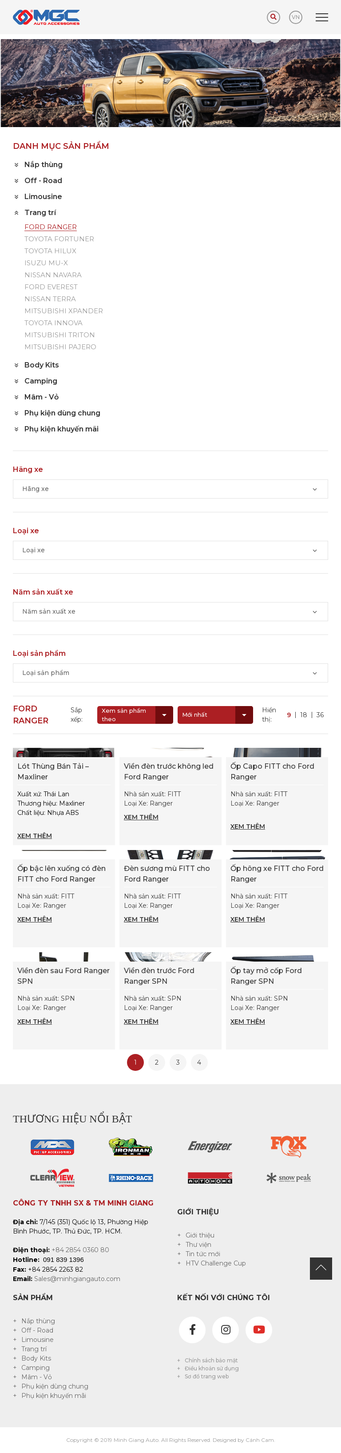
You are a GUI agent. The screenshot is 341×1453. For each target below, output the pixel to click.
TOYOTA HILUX (50, 251)
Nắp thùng (38, 1321)
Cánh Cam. (260, 1440)
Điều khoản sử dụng (212, 1368)
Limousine (37, 1340)
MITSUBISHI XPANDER (63, 311)
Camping (35, 1368)
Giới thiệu (200, 1235)
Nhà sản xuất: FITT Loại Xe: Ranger (170, 806)
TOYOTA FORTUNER (59, 239)
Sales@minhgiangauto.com (77, 1279)
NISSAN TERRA (50, 299)
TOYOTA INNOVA (53, 323)
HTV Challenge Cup (216, 1263)
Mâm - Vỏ (36, 1377)
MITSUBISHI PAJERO (60, 347)
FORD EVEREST (51, 287)
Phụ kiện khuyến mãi (53, 1396)
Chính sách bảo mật (211, 1360)
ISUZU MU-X (46, 263)
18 (303, 715)
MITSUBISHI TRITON (59, 335)
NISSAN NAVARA (53, 275)
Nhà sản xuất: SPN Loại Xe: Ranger (64, 1010)
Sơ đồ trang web (207, 1376)
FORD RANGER (50, 227)
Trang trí (34, 1349)
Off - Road (37, 1330)
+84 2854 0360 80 (80, 1250)
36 (320, 715)
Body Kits (36, 1358)
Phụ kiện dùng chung (54, 1386)
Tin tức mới (203, 1254)
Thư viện (198, 1245)
